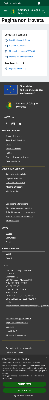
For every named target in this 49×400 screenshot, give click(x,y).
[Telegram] (19, 123)
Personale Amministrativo (17, 157)
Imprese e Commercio (15, 178)
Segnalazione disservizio (17, 322)
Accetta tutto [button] (24, 384)
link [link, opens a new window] (10, 378)
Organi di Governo (14, 136)
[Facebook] (6, 123)
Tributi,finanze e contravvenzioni (20, 212)
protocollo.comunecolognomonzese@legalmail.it (25, 305)
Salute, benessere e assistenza (19, 216)
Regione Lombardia (12, 3)
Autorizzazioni (12, 220)
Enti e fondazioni (13, 148)
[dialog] (24, 377)
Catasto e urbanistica (15, 182)
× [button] (46, 358)
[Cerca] (43, 11)
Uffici (8, 144)
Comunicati (11, 237)
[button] (24, 395)
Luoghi (9, 253)
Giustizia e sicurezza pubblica (19, 208)
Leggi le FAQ (11, 331)
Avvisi (8, 242)
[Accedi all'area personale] (38, 3)
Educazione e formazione (17, 203)
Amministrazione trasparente (19, 348)
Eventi (9, 258)
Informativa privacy (14, 352)
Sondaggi (10, 326)
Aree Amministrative (15, 140)
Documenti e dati (13, 161)
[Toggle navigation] (5, 11)
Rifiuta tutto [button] (24, 390)
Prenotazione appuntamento (18, 318)
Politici (9, 152)
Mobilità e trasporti (14, 186)
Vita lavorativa (12, 191)
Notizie (9, 233)
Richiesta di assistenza (16, 335)
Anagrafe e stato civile (16, 174)
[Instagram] (13, 123)
